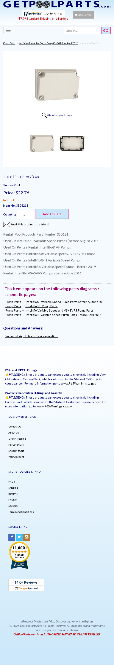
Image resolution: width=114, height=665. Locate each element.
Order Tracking (17, 438)
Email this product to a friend (30, 224)
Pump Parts (9, 43)
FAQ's (12, 481)
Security (13, 505)
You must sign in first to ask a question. (31, 336)
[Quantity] (25, 214)
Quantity (9, 214)
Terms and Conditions (21, 511)
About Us (13, 432)
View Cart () (83, 14)
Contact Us (14, 426)
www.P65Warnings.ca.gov (78, 383)
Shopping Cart (16, 450)
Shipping (13, 487)
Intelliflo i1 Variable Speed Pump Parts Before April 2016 (48, 43)
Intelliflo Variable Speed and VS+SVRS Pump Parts (59, 310)
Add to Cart (52, 214)
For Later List (15, 444)
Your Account (16, 456)
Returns (13, 493)
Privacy (12, 499)
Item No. (9, 205)
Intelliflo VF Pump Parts (41, 306)
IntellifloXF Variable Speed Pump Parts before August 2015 (65, 302)
